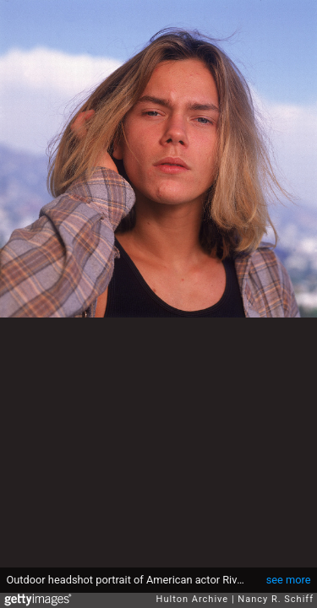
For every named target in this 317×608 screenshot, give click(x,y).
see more (288, 579)
